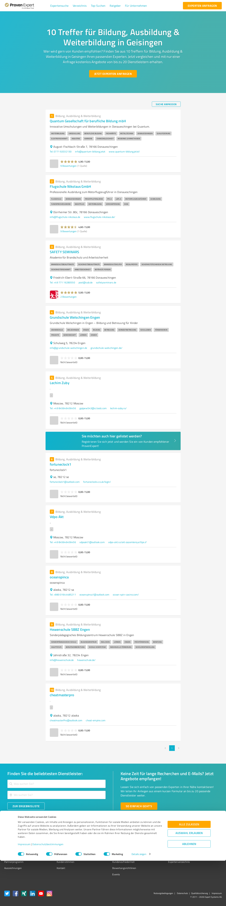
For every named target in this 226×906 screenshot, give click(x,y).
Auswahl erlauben (189, 878)
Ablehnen (189, 889)
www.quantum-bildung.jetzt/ (124, 151)
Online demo (155, 849)
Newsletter (154, 843)
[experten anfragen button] (202, 5)
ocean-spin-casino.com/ (126, 594)
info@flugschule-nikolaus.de (65, 217)
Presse (152, 836)
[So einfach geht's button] (139, 806)
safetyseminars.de (106, 282)
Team (53, 849)
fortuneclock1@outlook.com (65, 481)
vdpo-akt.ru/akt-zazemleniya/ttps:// (127, 542)
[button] (59, 6)
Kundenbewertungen (110, 855)
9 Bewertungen (68, 165)
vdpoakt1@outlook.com (92, 542)
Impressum (24, 889)
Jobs (52, 855)
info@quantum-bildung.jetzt (90, 151)
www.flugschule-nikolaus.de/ (99, 217)
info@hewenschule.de (62, 660)
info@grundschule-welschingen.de (68, 348)
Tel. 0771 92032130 (61, 151)
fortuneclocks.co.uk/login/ (97, 481)
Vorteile (8, 849)
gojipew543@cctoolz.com (93, 408)
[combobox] (56, 784)
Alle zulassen (189, 870)
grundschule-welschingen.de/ (106, 348)
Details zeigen (139, 899)
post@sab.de (86, 282)
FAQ (101, 843)
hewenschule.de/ (86, 660)
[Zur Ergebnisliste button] (26, 806)
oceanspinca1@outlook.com (94, 594)
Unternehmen (57, 843)
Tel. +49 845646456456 (63, 408)
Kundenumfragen (13, 843)
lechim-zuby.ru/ (118, 408)
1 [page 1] (172, 748)
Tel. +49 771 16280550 (62, 282)
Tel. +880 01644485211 (63, 594)
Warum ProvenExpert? (62, 836)
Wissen (103, 836)
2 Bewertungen (68, 296)
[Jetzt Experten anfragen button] (113, 73)
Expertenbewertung (159, 855)
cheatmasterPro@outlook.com (66, 720)
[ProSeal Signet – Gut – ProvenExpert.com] (208, 843)
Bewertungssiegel (13, 836)
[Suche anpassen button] (166, 104)
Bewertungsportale (109, 849)
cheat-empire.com (95, 720)
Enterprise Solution (14, 855)
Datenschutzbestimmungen (48, 889)
